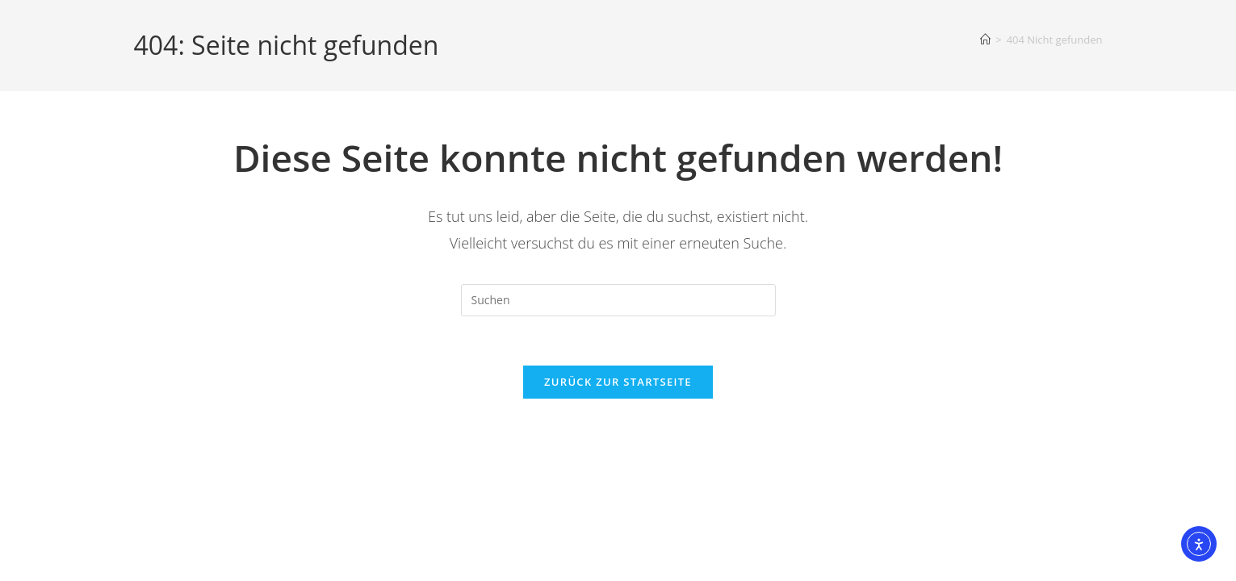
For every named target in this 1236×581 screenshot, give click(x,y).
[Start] (985, 39)
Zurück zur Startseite (618, 381)
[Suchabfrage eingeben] (618, 300)
